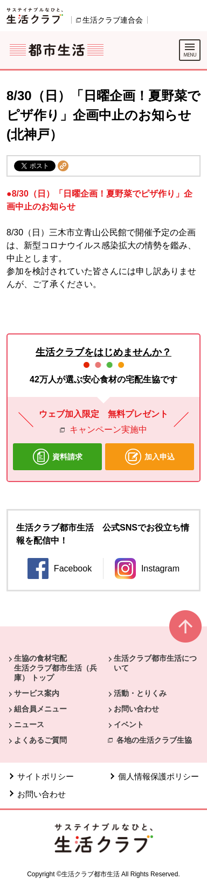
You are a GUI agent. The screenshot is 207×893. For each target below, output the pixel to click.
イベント (129, 724)
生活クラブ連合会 (112, 20)
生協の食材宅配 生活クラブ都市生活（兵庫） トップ (55, 668)
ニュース (29, 724)
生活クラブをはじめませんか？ (103, 352)
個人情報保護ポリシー (158, 776)
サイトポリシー (45, 776)
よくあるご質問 (40, 740)
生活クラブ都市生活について (155, 663)
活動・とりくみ (140, 693)
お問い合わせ (136, 708)
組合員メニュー (40, 708)
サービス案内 (36, 693)
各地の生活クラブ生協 (154, 740)
